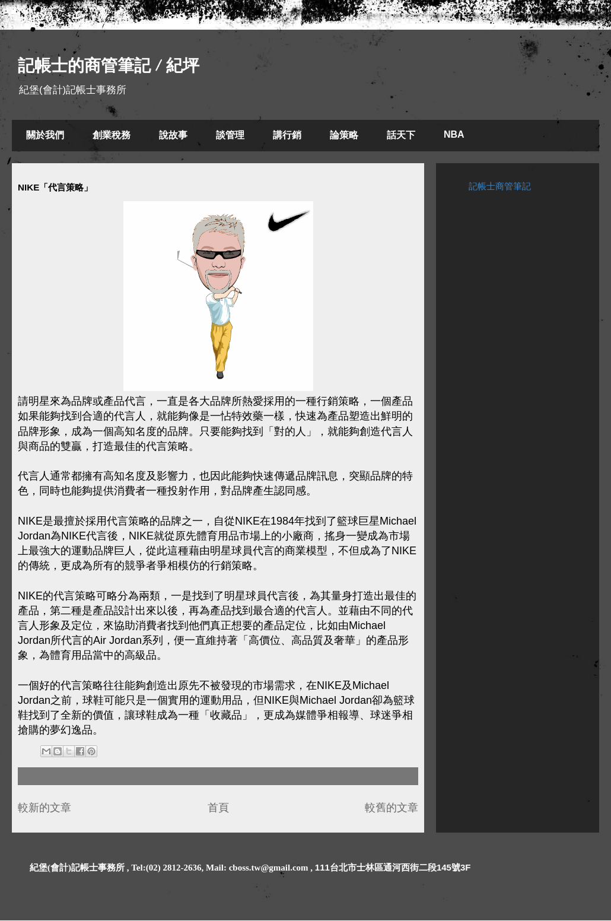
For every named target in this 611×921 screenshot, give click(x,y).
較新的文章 (44, 808)
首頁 (218, 808)
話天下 (401, 135)
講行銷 (287, 135)
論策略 (344, 135)
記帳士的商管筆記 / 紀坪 (108, 65)
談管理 (230, 135)
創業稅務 (112, 135)
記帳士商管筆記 (500, 186)
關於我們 (45, 135)
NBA (454, 134)
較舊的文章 (391, 808)
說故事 (173, 135)
